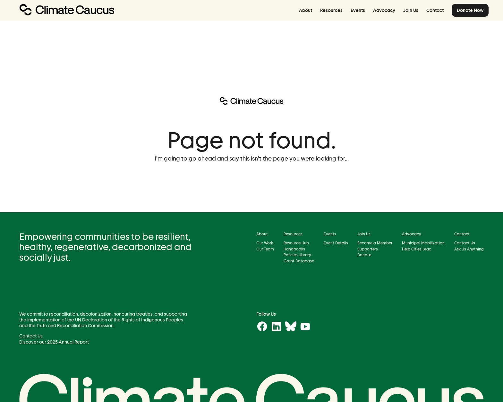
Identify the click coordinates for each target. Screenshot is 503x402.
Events (358, 10)
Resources (331, 10)
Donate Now (470, 10)
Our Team (265, 249)
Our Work (264, 243)
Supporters (367, 249)
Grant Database (299, 260)
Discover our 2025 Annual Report (54, 342)
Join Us (410, 10)
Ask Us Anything (469, 249)
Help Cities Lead (416, 249)
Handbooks (294, 249)
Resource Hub (296, 243)
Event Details (336, 243)
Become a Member (374, 243)
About (305, 10)
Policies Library (297, 255)
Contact (435, 10)
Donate (364, 255)
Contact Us (464, 243)
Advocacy (384, 10)
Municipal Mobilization (423, 243)
